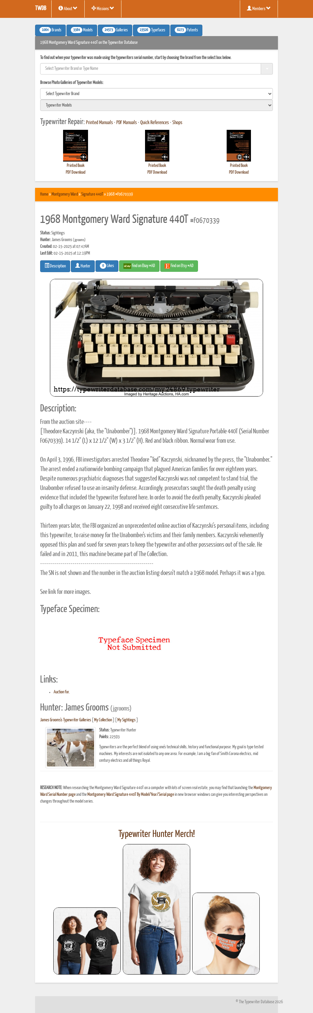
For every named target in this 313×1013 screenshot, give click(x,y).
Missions (102, 8)
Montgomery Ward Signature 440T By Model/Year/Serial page (130, 794)
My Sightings (126, 720)
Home (44, 194)
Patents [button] (186, 30)
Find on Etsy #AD (179, 266)
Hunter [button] (82, 265)
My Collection (103, 720)
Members (259, 8)
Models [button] (82, 30)
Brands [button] (50, 30)
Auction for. (62, 692)
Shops (177, 122)
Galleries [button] (115, 30)
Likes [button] (107, 266)
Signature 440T (92, 194)
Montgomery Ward (65, 194)
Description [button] (55, 265)
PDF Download (75, 172)
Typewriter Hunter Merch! (156, 834)
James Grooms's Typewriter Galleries (65, 720)
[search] (156, 93)
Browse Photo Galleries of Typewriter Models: (72, 83)
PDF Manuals (126, 122)
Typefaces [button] (151, 30)
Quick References (154, 122)
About (68, 8)
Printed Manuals (99, 122)
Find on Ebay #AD (139, 266)
